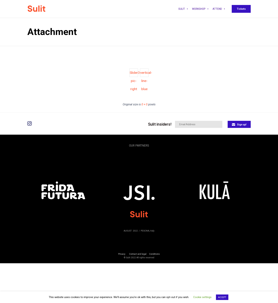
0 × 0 (144, 104)
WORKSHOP (200, 8)
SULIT (183, 8)
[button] (241, 9)
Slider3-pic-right (134, 74)
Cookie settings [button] (202, 297)
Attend (219, 8)
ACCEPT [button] (222, 297)
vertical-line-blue (144, 74)
